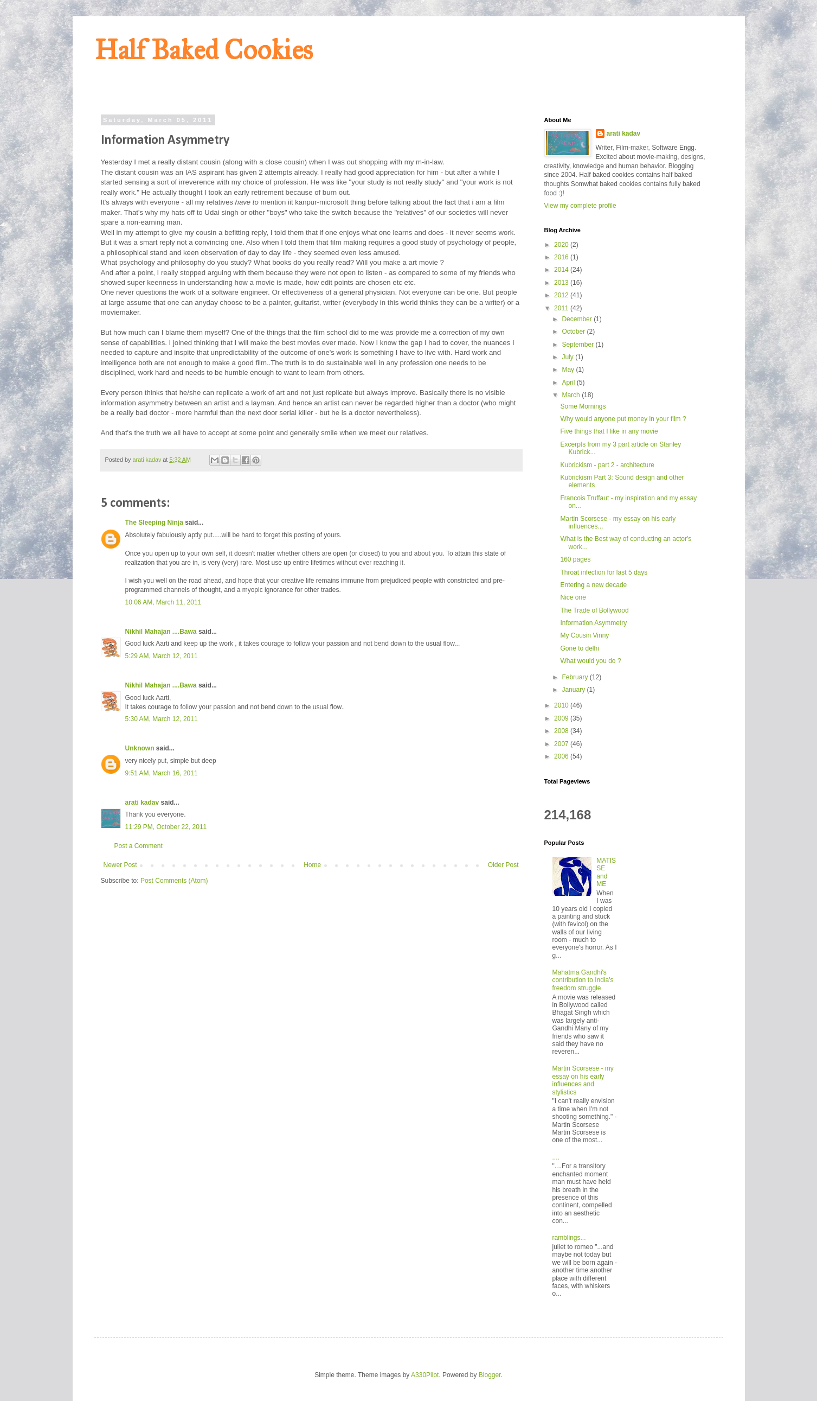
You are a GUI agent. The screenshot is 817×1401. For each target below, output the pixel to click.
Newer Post (120, 865)
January (574, 689)
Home (312, 865)
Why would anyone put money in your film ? (623, 419)
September (578, 344)
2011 (562, 308)
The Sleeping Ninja (154, 522)
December (578, 319)
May (569, 369)
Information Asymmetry (593, 623)
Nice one (573, 597)
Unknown (140, 748)
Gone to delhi (579, 648)
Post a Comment (138, 846)
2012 (562, 295)
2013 (562, 282)
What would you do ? (590, 661)
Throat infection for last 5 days (603, 572)
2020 (562, 245)
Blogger (490, 1375)
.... (555, 1157)
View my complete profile (580, 205)
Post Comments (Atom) (174, 880)
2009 (562, 718)
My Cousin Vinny (584, 635)
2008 (562, 731)
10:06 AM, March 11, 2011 (163, 602)
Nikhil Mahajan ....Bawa (161, 631)
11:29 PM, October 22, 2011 (166, 827)
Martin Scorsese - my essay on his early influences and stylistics (583, 1080)
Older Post (503, 865)
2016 (562, 257)
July (568, 357)
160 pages (575, 559)
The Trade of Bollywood (594, 610)
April (569, 382)
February (575, 677)
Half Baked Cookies (203, 50)
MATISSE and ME (606, 872)
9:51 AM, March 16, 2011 (161, 773)
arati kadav (142, 802)
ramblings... (569, 1237)
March (572, 395)
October (574, 331)
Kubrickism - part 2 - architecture (607, 465)
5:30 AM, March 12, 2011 (161, 719)
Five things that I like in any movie (609, 431)
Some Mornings (583, 406)
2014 (562, 269)
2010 (562, 705)
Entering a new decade (593, 585)
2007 (562, 744)
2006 (562, 756)
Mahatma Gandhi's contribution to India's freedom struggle (583, 980)
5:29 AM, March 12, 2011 (161, 656)
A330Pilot (425, 1375)
